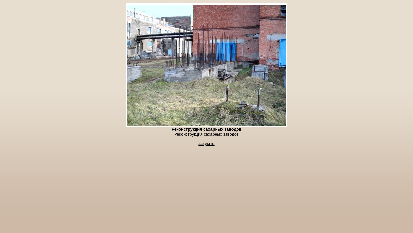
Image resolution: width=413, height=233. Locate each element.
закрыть (206, 143)
